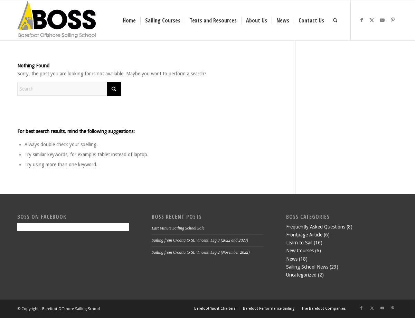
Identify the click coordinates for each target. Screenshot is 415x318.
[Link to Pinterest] (392, 20)
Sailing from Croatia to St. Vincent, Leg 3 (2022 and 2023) (200, 240)
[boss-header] (56, 20)
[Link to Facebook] (361, 20)
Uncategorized (301, 275)
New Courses (300, 250)
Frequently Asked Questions (315, 227)
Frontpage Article (304, 234)
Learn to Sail (299, 242)
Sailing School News (307, 267)
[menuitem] (129, 20)
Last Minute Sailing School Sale (178, 228)
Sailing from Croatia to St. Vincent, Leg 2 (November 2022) (200, 252)
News (292, 259)
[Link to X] (372, 20)
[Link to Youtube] (382, 20)
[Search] (335, 20)
